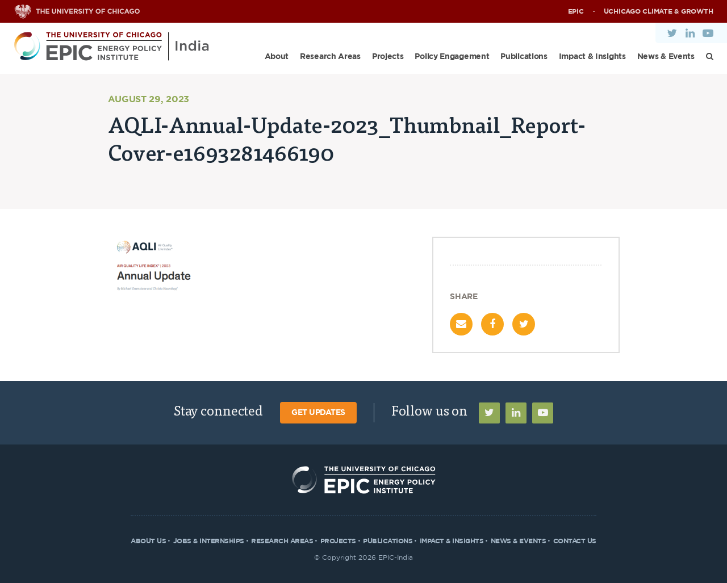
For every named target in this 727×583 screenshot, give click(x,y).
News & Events (666, 57)
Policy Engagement (452, 57)
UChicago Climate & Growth (658, 11)
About (277, 57)
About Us (148, 541)
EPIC (576, 11)
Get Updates (318, 413)
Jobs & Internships (208, 541)
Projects (388, 57)
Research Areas (330, 57)
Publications (523, 57)
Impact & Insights (592, 57)
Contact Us (574, 541)
